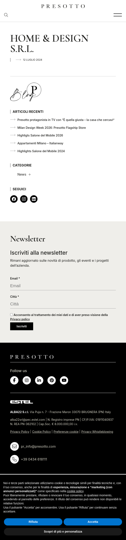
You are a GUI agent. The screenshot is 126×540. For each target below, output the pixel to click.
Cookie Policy (41, 431)
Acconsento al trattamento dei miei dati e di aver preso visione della (59, 317)
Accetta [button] (93, 521)
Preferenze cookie (66, 431)
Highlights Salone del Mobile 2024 (41, 151)
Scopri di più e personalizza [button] (63, 531)
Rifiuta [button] (33, 521)
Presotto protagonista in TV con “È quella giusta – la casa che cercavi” (65, 120)
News (21, 174)
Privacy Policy (19, 431)
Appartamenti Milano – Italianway (40, 143)
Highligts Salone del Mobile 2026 (40, 135)
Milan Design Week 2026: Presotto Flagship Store (51, 127)
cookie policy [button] (75, 491)
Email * (15, 278)
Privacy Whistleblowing (97, 431)
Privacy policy (20, 319)
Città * (14, 296)
